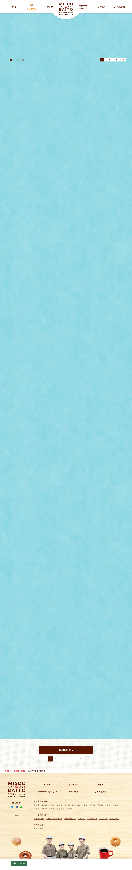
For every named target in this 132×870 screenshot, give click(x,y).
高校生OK (103, 819)
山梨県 (69, 809)
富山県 (44, 809)
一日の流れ (100, 7)
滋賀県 (60, 805)
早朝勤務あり (70, 819)
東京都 (52, 809)
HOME (13, 7)
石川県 (36, 809)
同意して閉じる (19, 863)
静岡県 (92, 805)
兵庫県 (44, 805)
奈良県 (67, 805)
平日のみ (81, 819)
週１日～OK (39, 819)
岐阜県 (85, 805)
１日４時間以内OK (54, 819)
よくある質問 (119, 7)
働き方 (50, 7)
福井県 (115, 805)
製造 (36, 828)
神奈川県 (60, 809)
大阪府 (36, 805)
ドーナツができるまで (47, 792)
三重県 (108, 805)
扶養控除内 (114, 819)
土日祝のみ (92, 819)
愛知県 (100, 805)
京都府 (52, 805)
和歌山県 (76, 805)
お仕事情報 (31, 9)
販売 (41, 828)
